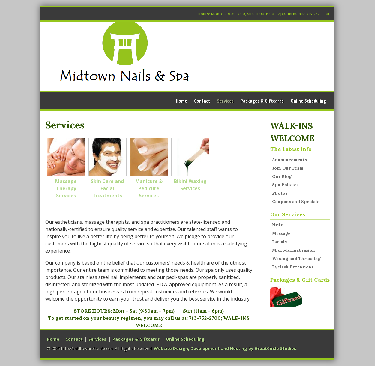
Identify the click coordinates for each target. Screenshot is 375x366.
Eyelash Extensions (293, 267)
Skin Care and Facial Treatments (107, 168)
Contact (202, 101)
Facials (279, 241)
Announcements (289, 159)
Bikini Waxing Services (190, 165)
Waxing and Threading (296, 258)
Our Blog (282, 176)
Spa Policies (285, 185)
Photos (279, 193)
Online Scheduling (308, 101)
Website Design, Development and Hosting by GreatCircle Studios (225, 348)
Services (225, 101)
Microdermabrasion (293, 250)
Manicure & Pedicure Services (149, 168)
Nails (277, 225)
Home (181, 101)
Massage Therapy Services (66, 168)
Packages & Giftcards (262, 101)
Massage (281, 233)
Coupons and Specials (295, 201)
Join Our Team (288, 168)
